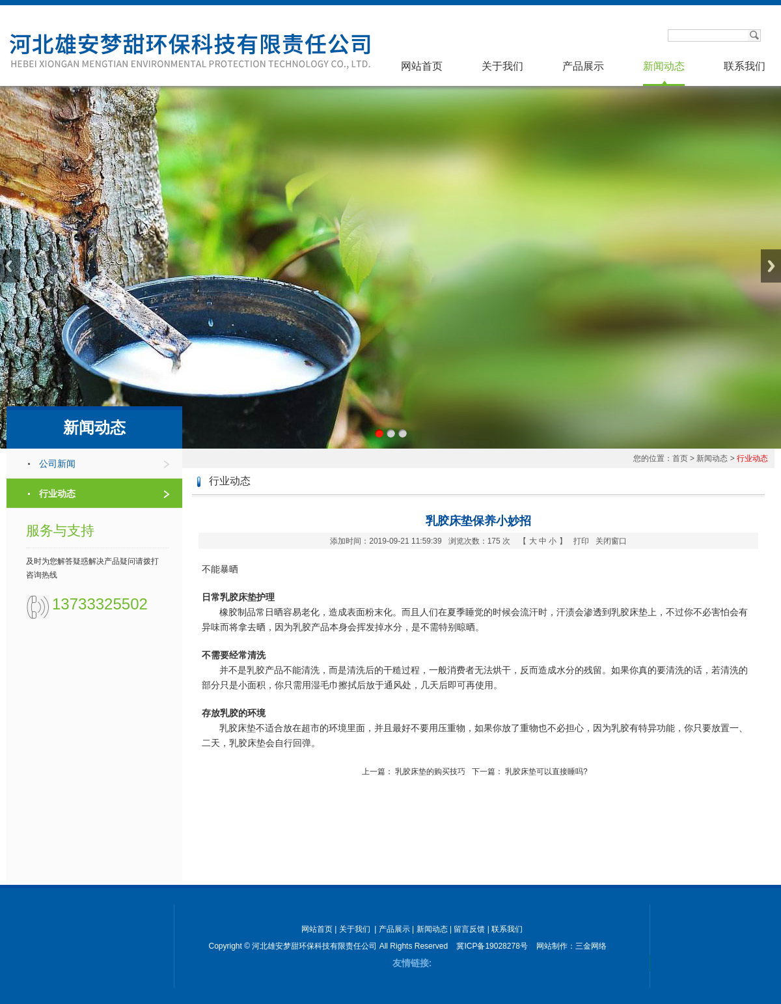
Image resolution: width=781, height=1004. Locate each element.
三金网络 (591, 946)
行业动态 (57, 493)
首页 (680, 458)
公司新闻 (57, 463)
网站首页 (422, 66)
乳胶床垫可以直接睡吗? (546, 771)
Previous (10, 266)
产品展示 (583, 66)
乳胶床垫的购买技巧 (430, 771)
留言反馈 (469, 929)
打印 (581, 541)
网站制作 (552, 946)
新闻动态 (664, 66)
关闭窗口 (611, 541)
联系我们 (744, 66)
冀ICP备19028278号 (491, 946)
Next (771, 266)
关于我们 (502, 66)
